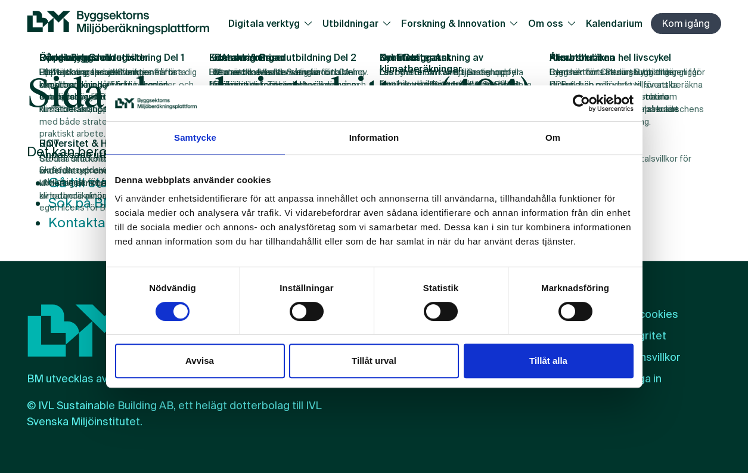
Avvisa (199, 360)
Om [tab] (552, 137)
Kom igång (686, 23)
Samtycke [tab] (195, 137)
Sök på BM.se (90, 203)
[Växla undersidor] (311, 23)
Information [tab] (374, 137)
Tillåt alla (548, 360)
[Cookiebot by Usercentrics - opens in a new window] (581, 103)
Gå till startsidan (100, 182)
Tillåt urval (374, 360)
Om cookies (648, 314)
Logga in (640, 379)
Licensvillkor (650, 357)
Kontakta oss (89, 223)
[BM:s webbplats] (118, 23)
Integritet (642, 336)
